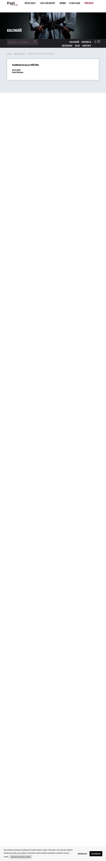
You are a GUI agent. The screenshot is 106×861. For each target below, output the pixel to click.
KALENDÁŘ (74, 42)
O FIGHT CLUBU (75, 3)
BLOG (77, 46)
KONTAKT (86, 46)
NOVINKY (63, 3)
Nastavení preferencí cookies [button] (21, 857)
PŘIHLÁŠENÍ (89, 3)
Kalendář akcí (19, 53)
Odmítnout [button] (82, 854)
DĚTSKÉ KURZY (31, 3)
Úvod (9, 53)
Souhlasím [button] (96, 854)
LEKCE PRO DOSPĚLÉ (48, 3)
